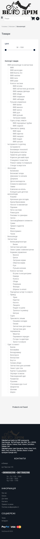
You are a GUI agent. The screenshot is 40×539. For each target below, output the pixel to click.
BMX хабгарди (18, 99)
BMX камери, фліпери (21, 91)
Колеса (16, 279)
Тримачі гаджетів (17, 226)
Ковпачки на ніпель (18, 189)
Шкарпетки (14, 387)
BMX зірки (17, 131)
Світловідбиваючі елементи (21, 220)
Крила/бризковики (17, 202)
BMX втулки (17, 86)
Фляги (12, 228)
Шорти (12, 392)
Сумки (12, 223)
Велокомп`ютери (17, 173)
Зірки (15, 297)
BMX (12, 67)
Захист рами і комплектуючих (22, 249)
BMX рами (14, 81)
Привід (13, 294)
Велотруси (14, 355)
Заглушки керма (19, 118)
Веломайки (14, 350)
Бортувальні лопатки (18, 152)
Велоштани (14, 358)
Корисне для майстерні (19, 157)
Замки (12, 186)
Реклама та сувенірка (18, 215)
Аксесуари (12, 168)
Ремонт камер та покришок (21, 163)
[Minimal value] (20, 50)
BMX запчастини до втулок (23, 89)
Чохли (12, 234)
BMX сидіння (18, 126)
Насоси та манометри (19, 204)
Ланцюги (16, 305)
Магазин (12, 26)
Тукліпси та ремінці (20, 310)
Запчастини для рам (18, 247)
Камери (16, 276)
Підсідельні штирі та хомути (21, 292)
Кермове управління (18, 252)
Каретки (16, 300)
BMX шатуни (18, 141)
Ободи (15, 281)
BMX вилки (17, 104)
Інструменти (15, 147)
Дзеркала (14, 179)
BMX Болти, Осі (16, 73)
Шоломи (13, 389)
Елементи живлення (18, 184)
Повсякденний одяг (18, 376)
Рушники (13, 381)
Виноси (16, 255)
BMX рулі (16, 112)
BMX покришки (19, 96)
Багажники (14, 171)
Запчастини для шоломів (20, 365)
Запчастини (12, 239)
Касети (16, 302)
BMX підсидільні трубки (22, 123)
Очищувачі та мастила (19, 160)
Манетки (16, 334)
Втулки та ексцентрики (22, 273)
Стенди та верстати (18, 165)
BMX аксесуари (16, 70)
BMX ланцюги (18, 136)
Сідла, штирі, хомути (18, 120)
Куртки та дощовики (18, 371)
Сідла (12, 316)
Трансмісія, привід (17, 128)
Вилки (15, 244)
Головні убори (15, 363)
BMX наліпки (15, 75)
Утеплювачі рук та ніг (18, 384)
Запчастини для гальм (22, 326)
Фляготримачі (15, 231)
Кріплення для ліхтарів (19, 199)
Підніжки (13, 207)
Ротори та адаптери (21, 339)
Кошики (13, 197)
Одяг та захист (13, 344)
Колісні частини (16, 83)
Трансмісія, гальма (17, 318)
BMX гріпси (17, 110)
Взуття (13, 360)
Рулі (14, 265)
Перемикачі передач (21, 336)
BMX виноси (18, 107)
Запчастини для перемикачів (18, 330)
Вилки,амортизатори (18, 242)
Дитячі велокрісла (17, 181)
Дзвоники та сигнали (18, 176)
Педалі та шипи (19, 308)
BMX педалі (17, 139)
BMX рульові (18, 115)
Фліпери (16, 287)
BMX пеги (14, 78)
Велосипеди (12, 236)
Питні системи (16, 210)
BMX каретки (18, 134)
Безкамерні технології (19, 149)
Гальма (15, 324)
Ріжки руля (14, 212)
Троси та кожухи (19, 342)
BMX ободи (17, 94)
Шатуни (16, 313)
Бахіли (12, 347)
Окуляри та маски (17, 373)
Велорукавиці (15, 352)
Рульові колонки (19, 268)
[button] (2, 17)
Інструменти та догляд (17, 144)
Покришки (17, 284)
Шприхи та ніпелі (19, 289)
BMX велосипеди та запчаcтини (20, 65)
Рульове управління (18, 102)
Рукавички (14, 379)
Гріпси (15, 257)
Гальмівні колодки (20, 321)
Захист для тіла (16, 368)
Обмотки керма (19, 263)
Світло (12, 218)
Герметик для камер (18, 155)
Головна (4, 26)
